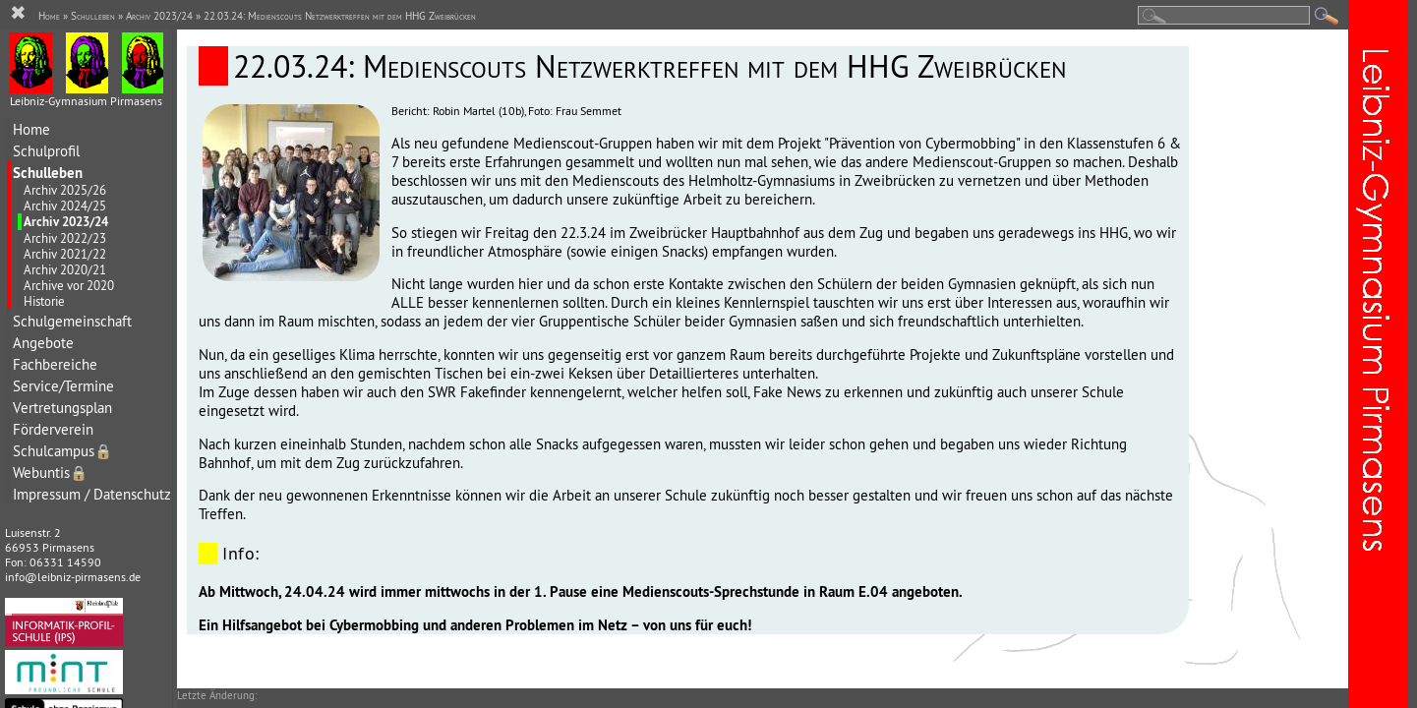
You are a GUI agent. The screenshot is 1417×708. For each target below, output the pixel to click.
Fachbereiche (55, 364)
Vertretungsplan (62, 407)
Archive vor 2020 (69, 285)
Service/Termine (63, 386)
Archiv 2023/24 (66, 221)
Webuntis (50, 472)
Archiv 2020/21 (65, 269)
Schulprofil (46, 151)
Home (31, 129)
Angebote (43, 342)
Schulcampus (62, 451)
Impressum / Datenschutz (92, 494)
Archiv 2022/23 (65, 238)
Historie (44, 301)
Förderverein (53, 429)
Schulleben (48, 172)
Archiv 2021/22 (65, 254)
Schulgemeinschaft (72, 321)
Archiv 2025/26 (65, 190)
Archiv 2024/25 (65, 205)
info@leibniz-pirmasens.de (73, 576)
